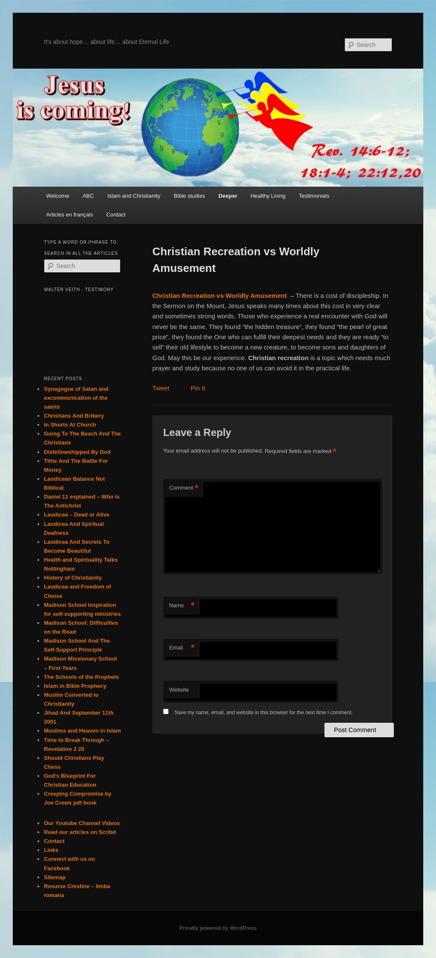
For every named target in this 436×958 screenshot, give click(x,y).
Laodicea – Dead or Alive (76, 514)
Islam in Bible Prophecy (75, 686)
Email (182, 648)
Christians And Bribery (74, 416)
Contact (116, 214)
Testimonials (314, 196)
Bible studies (189, 196)
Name (182, 606)
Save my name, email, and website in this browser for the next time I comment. (263, 713)
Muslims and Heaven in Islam (82, 730)
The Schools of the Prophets (81, 677)
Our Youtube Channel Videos (82, 823)
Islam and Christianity (133, 196)
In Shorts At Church (70, 424)
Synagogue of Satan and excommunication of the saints (76, 398)
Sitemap (55, 877)
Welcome (57, 196)
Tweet (160, 388)
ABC (88, 196)
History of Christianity (73, 577)
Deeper (227, 196)
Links (51, 850)
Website (179, 690)
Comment (183, 488)
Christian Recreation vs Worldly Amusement (219, 295)
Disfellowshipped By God (77, 452)
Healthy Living (268, 196)
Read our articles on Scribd (80, 832)
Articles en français (69, 214)
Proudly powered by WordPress (217, 928)
